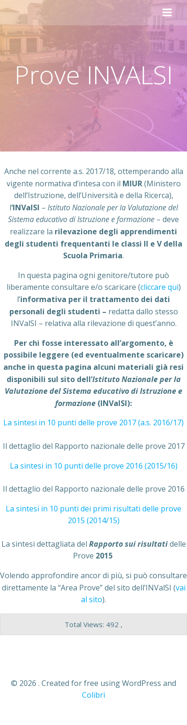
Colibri (93, 695)
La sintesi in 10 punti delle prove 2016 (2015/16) (94, 466)
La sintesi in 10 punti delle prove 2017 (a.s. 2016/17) (93, 422)
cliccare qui (159, 287)
